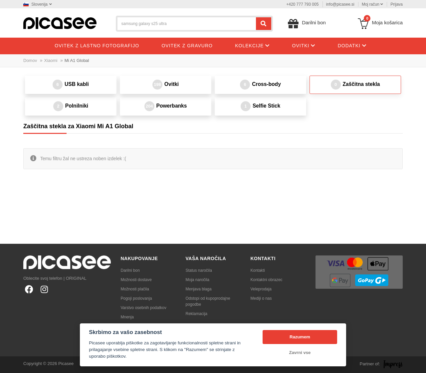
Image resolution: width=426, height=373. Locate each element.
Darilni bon (130, 270)
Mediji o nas (261, 298)
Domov (30, 60)
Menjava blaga (199, 289)
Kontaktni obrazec (267, 279)
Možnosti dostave (136, 279)
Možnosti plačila (135, 289)
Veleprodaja (261, 289)
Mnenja (127, 317)
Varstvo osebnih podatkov (143, 307)
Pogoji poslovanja (136, 298)
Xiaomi (51, 60)
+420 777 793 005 (302, 4)
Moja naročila (197, 279)
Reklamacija (196, 313)
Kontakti (258, 270)
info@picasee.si (340, 4)
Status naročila (199, 270)
